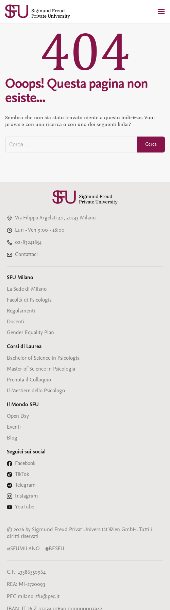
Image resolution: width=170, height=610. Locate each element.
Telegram (25, 485)
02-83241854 (28, 242)
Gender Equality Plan (30, 333)
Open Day (18, 416)
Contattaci (26, 254)
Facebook (25, 463)
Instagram (26, 496)
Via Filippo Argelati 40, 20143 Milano (55, 218)
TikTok (22, 474)
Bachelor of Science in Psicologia (43, 358)
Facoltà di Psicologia (29, 300)
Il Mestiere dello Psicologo (36, 391)
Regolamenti (21, 311)
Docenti (15, 322)
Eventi (14, 427)
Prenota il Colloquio (29, 380)
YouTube (24, 507)
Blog (12, 438)
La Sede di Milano (27, 289)
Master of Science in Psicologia (41, 369)
